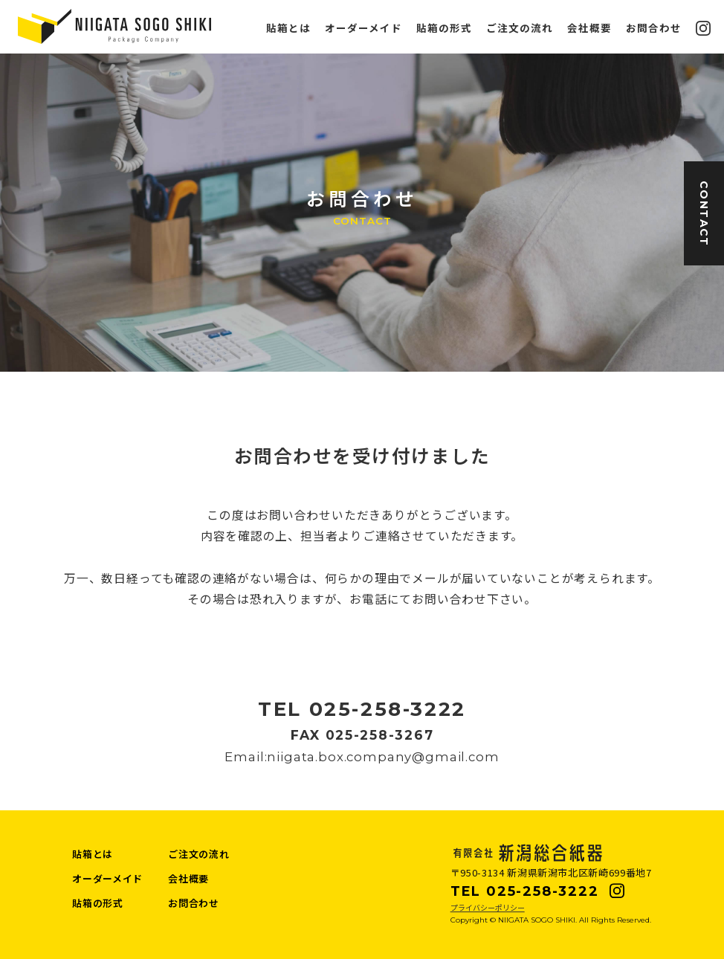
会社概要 (589, 28)
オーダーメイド (363, 28)
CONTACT (704, 214)
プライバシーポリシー (487, 907)
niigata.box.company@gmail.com (383, 756)
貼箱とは (288, 28)
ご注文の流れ (519, 28)
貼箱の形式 (444, 28)
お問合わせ (654, 28)
